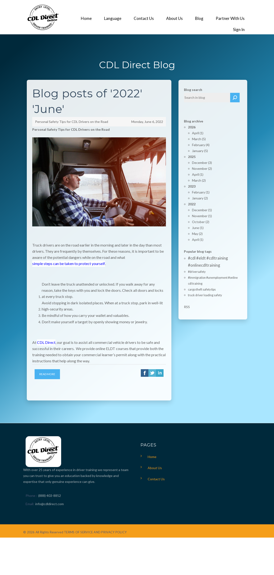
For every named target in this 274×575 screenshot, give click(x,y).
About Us (155, 468)
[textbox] (207, 97)
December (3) (202, 163)
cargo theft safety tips (202, 289)
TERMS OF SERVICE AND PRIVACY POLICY (95, 532)
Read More (47, 374)
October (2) (200, 222)
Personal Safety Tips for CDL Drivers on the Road (71, 122)
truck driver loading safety (205, 295)
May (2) (197, 234)
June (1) (198, 228)
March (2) (199, 180)
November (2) (202, 168)
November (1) (202, 216)
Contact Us (156, 479)
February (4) (201, 145)
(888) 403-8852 (49, 496)
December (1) (202, 210)
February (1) (201, 192)
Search (235, 97)
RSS (187, 307)
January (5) (200, 151)
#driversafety (197, 272)
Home (152, 457)
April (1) (197, 133)
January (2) (200, 198)
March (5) (199, 139)
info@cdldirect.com (49, 504)
